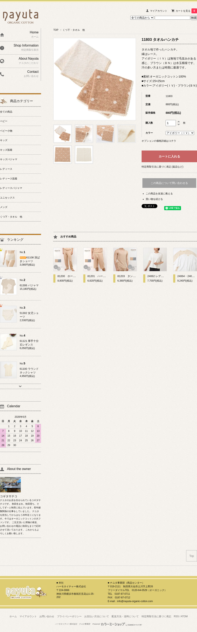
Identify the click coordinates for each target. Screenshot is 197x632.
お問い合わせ (46, 616)
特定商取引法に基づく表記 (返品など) (162, 166)
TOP (55, 30)
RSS (176, 616)
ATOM (184, 616)
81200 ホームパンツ (70, 276)
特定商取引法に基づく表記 (156, 616)
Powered (117, 624)
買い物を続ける (154, 199)
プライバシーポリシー (69, 616)
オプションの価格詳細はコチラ (159, 140)
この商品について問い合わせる (169, 183)
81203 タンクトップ (130, 276)
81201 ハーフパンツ (100, 276)
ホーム (13, 616)
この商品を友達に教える (159, 193)
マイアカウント (158, 10)
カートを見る (186, 10)
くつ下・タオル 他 (74, 30)
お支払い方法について (96, 616)
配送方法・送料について (125, 616)
